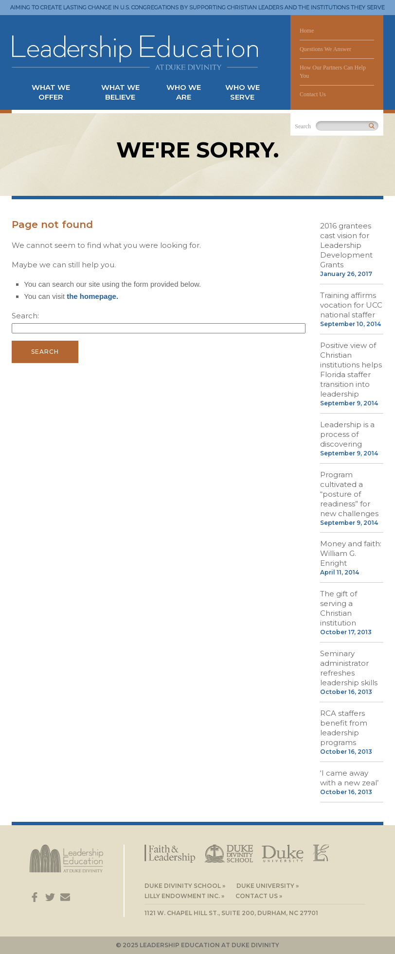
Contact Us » (258, 896)
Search (303, 126)
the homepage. (92, 296)
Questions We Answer (325, 49)
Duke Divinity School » (184, 885)
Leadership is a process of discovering (347, 434)
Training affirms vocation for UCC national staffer (351, 305)
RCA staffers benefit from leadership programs (343, 728)
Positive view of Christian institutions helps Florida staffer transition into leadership (351, 370)
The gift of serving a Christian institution (338, 608)
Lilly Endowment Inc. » (184, 896)
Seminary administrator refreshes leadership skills (348, 668)
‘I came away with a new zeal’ (349, 777)
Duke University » (267, 885)
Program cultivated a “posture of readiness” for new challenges (349, 494)
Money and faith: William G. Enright (350, 553)
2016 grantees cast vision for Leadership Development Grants (346, 245)
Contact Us (313, 94)
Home (307, 30)
